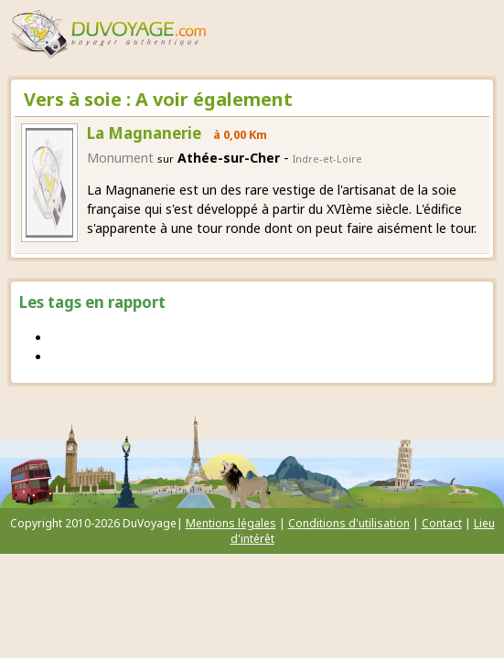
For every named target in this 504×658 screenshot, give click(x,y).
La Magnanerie (144, 132)
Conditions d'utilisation (349, 523)
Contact (442, 523)
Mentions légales (231, 523)
